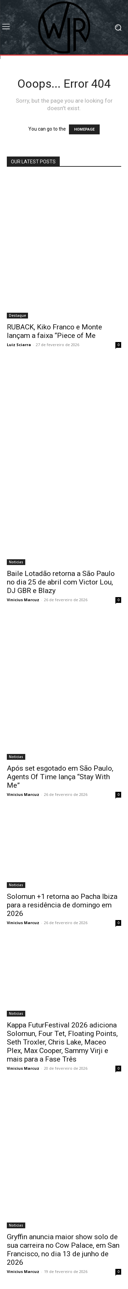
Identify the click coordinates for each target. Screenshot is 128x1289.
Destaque (17, 315)
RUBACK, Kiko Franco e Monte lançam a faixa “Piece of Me (54, 331)
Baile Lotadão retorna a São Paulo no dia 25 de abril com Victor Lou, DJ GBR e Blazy (61, 582)
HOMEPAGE (84, 129)
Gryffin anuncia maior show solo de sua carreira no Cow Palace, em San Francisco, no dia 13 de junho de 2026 (63, 1249)
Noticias (16, 562)
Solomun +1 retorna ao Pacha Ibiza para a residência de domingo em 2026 (62, 905)
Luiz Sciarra (19, 344)
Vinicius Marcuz (23, 599)
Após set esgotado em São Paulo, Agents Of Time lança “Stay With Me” (60, 776)
